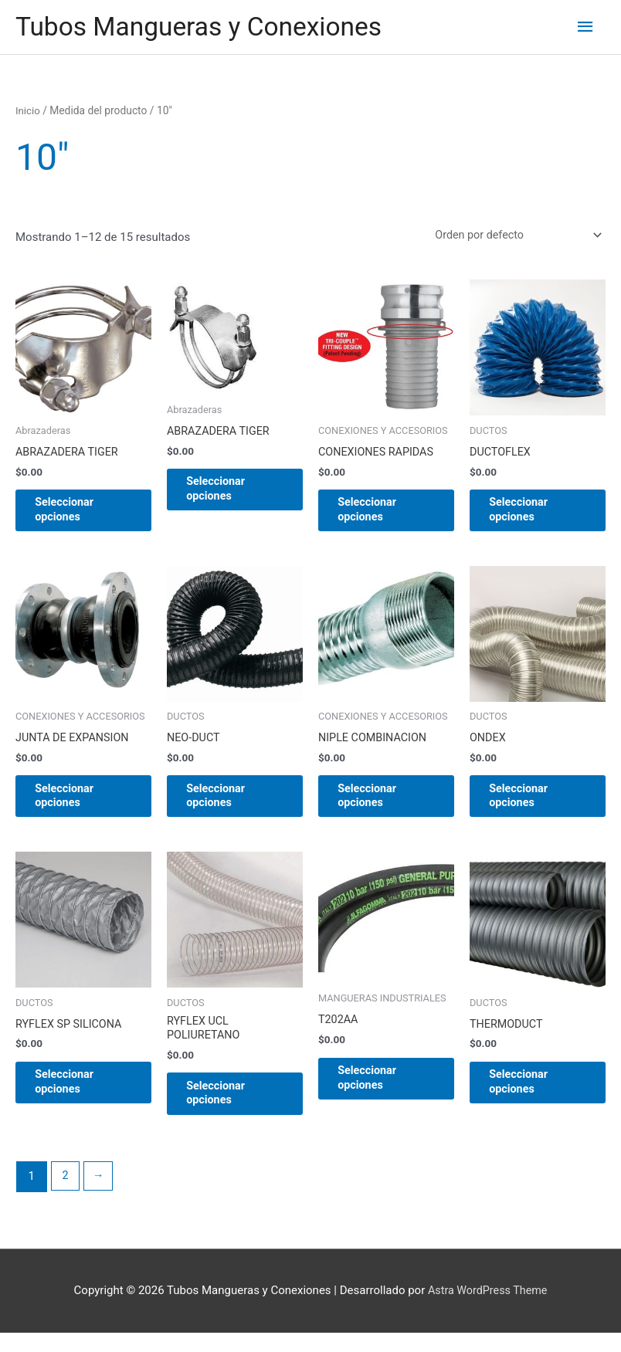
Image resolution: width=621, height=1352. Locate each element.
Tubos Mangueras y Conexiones (207, 27)
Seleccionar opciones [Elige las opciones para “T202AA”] (379, 1093)
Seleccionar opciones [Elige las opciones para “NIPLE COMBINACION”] (379, 807)
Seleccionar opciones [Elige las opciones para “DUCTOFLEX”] (531, 515)
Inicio (28, 112)
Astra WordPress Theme (487, 1309)
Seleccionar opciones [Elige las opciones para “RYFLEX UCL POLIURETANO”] (228, 1110)
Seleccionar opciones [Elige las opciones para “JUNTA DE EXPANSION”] (76, 807)
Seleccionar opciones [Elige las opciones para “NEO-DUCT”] (228, 807)
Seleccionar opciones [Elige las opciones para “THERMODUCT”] (531, 1097)
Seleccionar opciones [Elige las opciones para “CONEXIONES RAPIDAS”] (379, 515)
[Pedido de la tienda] (512, 238)
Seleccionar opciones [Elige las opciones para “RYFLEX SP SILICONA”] (76, 1097)
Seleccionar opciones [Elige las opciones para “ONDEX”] (531, 807)
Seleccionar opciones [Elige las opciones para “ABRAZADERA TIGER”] (76, 515)
